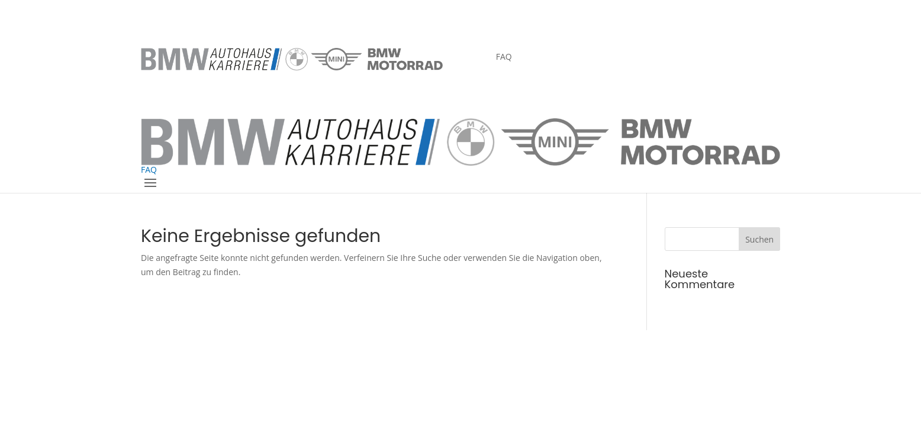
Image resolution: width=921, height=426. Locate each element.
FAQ (504, 57)
